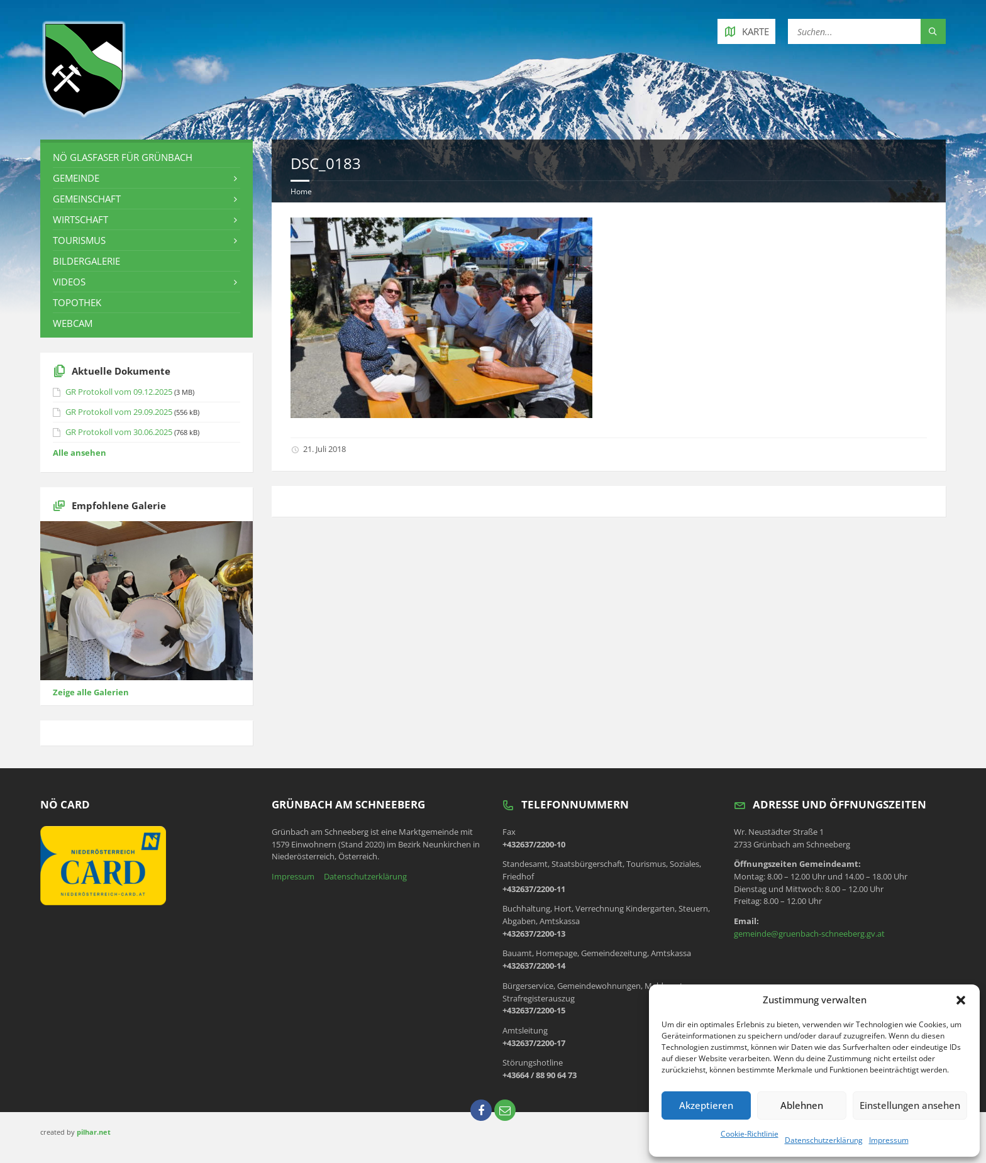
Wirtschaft (80, 219)
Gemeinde (76, 178)
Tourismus (79, 240)
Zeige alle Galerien (91, 692)
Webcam (72, 323)
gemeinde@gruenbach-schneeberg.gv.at (809, 933)
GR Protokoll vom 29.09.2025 (118, 411)
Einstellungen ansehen (910, 1105)
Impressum (889, 1140)
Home (301, 191)
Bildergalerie (86, 261)
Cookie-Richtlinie (749, 1133)
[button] (961, 1000)
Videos (69, 281)
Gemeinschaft (87, 198)
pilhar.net (94, 1132)
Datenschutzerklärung (824, 1140)
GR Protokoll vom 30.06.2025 (118, 432)
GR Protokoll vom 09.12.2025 (118, 391)
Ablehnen (801, 1105)
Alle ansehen (79, 452)
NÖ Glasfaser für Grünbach (122, 157)
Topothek (77, 302)
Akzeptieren (706, 1105)
